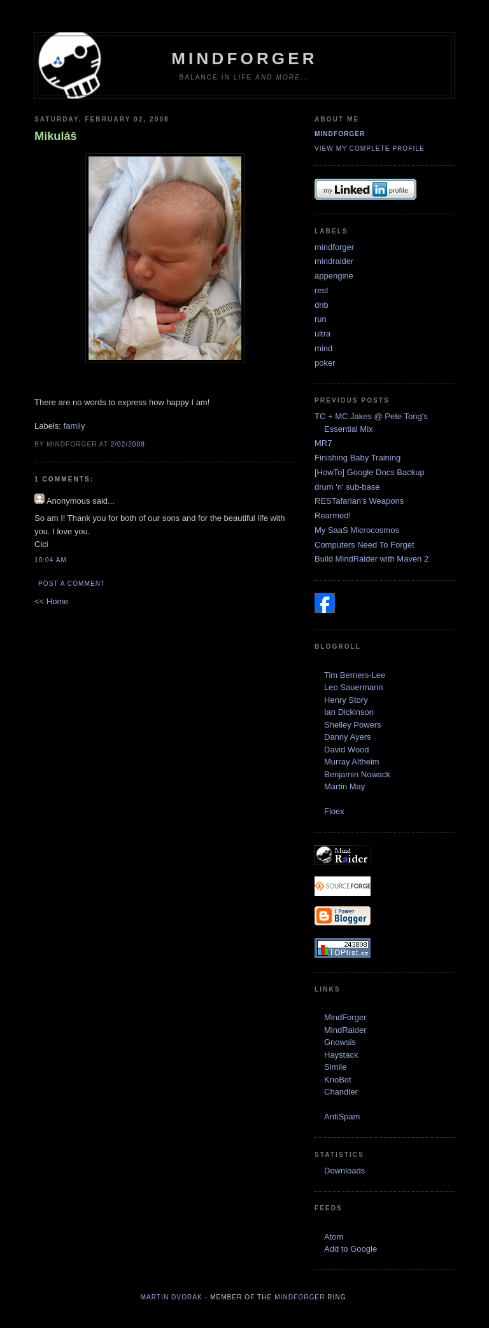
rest (322, 290)
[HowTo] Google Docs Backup (370, 472)
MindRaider (345, 1030)
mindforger (340, 133)
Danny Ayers (347, 737)
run (321, 319)
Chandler (341, 1091)
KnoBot (337, 1079)
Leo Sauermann (353, 687)
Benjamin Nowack (357, 774)
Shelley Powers (352, 725)
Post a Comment (71, 583)
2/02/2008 (128, 444)
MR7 (323, 443)
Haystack (341, 1055)
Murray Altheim (351, 761)
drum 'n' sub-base (347, 487)
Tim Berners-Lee (354, 675)
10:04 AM (50, 560)
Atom (333, 1237)
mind (323, 348)
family (74, 426)
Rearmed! (333, 515)
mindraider (334, 261)
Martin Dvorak (171, 1297)
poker (325, 363)
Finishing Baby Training (357, 457)
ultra (322, 333)
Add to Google (350, 1249)
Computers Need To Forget (365, 545)
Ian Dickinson (349, 712)
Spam (349, 1116)
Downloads (344, 1170)
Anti (331, 1116)
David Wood (346, 749)
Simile (335, 1067)
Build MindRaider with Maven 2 (372, 559)
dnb (322, 305)
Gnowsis (340, 1042)
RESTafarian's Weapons (359, 501)
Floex (334, 811)
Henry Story (346, 700)
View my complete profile (370, 148)
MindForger (244, 58)
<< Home (51, 601)
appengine (334, 275)
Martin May (344, 786)
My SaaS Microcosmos (357, 530)
